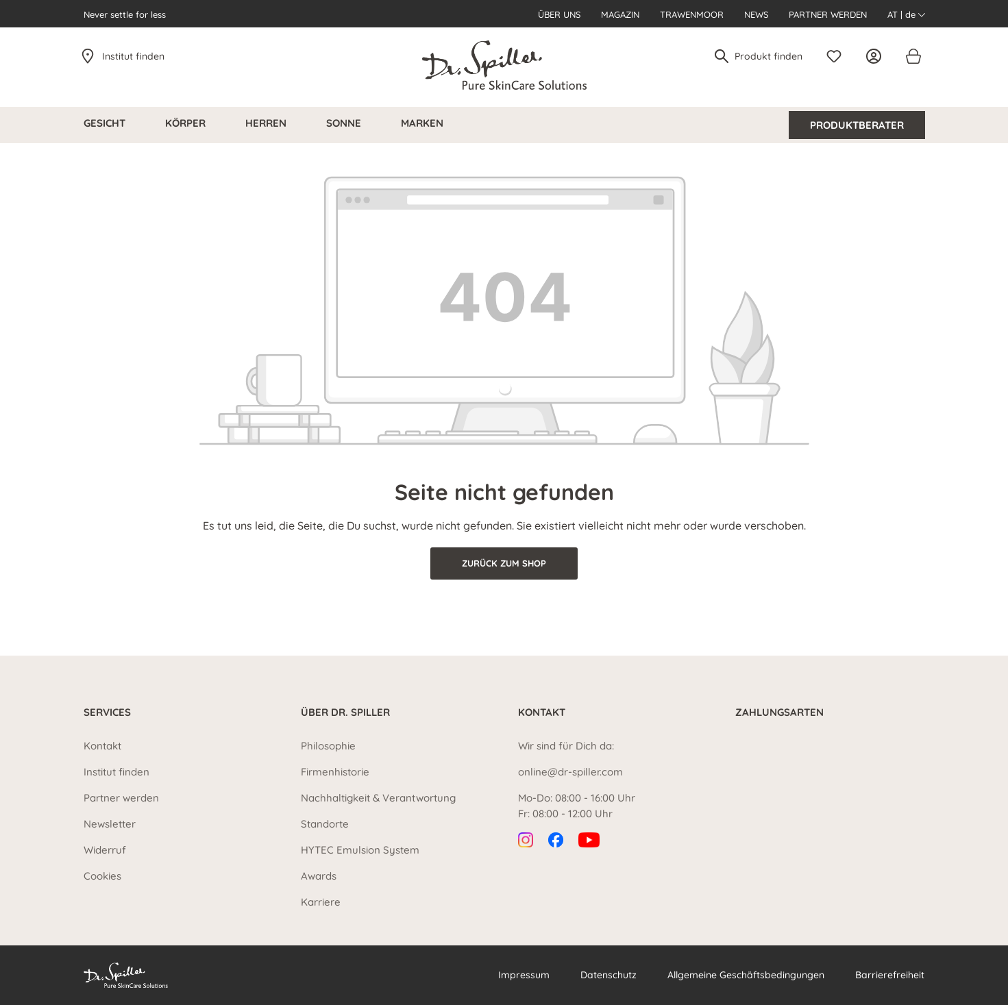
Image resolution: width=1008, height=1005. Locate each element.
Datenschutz (608, 975)
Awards (318, 875)
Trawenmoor (692, 14)
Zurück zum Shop (504, 563)
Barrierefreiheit (889, 975)
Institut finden (133, 56)
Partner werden (828, 14)
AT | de (906, 14)
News (756, 14)
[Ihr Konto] (877, 56)
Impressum (524, 975)
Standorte (325, 823)
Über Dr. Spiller (345, 712)
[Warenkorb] (913, 56)
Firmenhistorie (335, 771)
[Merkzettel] (837, 56)
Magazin (620, 14)
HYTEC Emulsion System (360, 849)
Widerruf (105, 849)
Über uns (559, 14)
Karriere (321, 901)
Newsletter (110, 823)
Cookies (102, 875)
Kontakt (102, 745)
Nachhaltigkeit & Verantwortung (378, 797)
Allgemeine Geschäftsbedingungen (745, 975)
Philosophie (328, 745)
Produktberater (857, 125)
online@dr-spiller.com (570, 771)
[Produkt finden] (769, 56)
